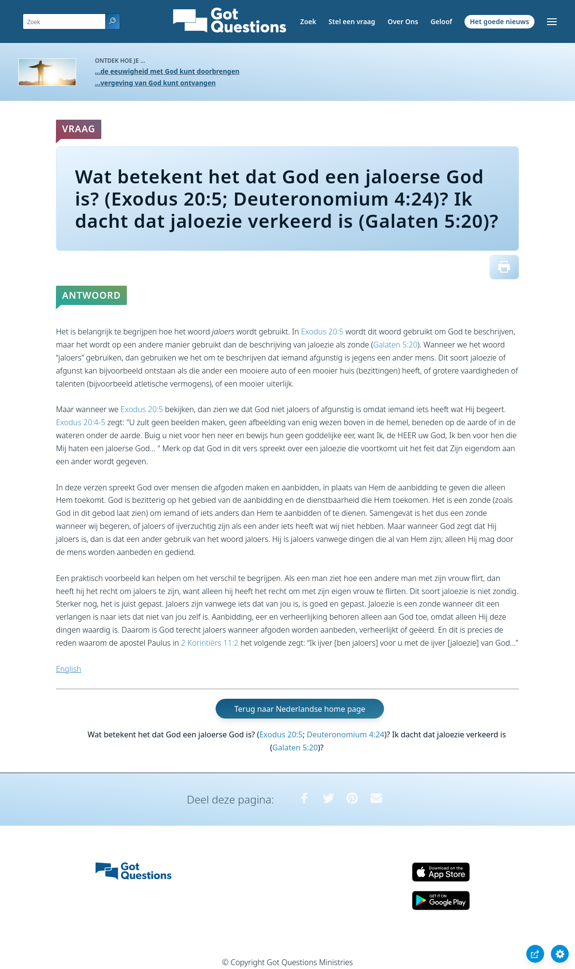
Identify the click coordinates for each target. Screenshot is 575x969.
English (68, 669)
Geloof (441, 21)
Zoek (308, 21)
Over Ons (402, 21)
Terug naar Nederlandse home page (300, 708)
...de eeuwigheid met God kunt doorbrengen (167, 71)
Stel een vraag (352, 21)
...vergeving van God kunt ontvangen (155, 82)
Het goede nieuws (499, 21)
